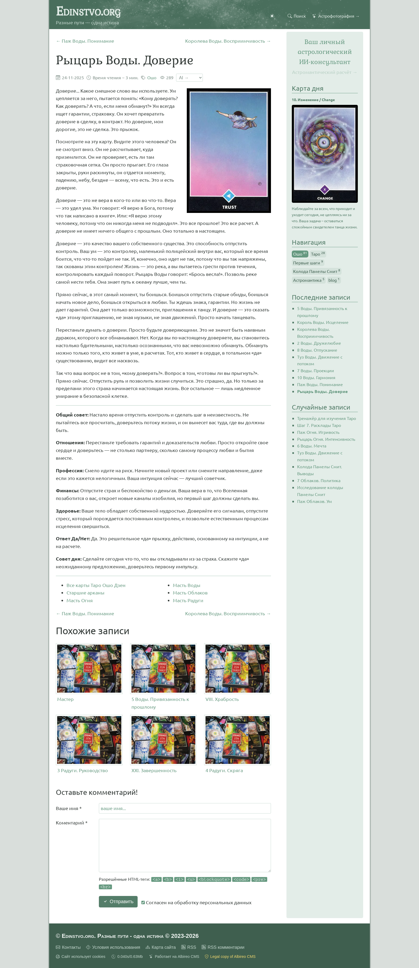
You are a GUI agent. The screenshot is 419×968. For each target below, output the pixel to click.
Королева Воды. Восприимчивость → (228, 40)
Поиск (300, 15)
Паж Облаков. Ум (314, 501)
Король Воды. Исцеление (322, 322)
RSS (191, 947)
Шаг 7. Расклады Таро (319, 425)
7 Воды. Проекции (315, 370)
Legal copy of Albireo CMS (233, 956)
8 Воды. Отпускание (317, 349)
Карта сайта (164, 947)
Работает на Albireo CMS (177, 956)
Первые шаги (308, 262)
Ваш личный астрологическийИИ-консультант (325, 52)
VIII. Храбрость (222, 699)
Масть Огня (80, 600)
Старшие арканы (85, 592)
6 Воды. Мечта (311, 445)
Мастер (65, 699)
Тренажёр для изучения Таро (326, 418)
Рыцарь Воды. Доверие (322, 391)
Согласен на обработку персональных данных (196, 902)
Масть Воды (186, 585)
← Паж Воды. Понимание (85, 40)
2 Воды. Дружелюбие (319, 343)
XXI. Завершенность (154, 770)
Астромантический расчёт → (324, 72)
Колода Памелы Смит (316, 271)
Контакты (71, 947)
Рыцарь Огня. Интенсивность (326, 439)
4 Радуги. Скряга (224, 770)
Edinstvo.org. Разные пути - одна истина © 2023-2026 (130, 936)
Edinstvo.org (88, 11)
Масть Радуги (188, 600)
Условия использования (116, 947)
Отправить (118, 901)
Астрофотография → (339, 15)
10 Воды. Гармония (316, 377)
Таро (318, 253)
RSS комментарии (226, 947)
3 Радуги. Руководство (82, 770)
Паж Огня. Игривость (318, 432)
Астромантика (308, 280)
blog (334, 280)
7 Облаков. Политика (318, 480)
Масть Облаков (190, 592)
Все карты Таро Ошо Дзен (96, 585)
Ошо (151, 77)
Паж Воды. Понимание (320, 384)
